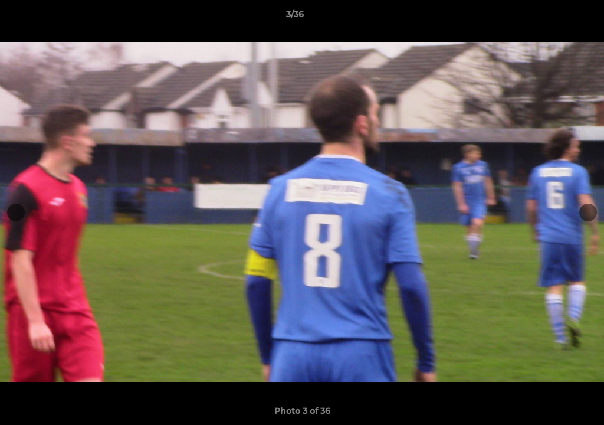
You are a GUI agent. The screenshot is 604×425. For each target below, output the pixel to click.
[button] (554, 17)
